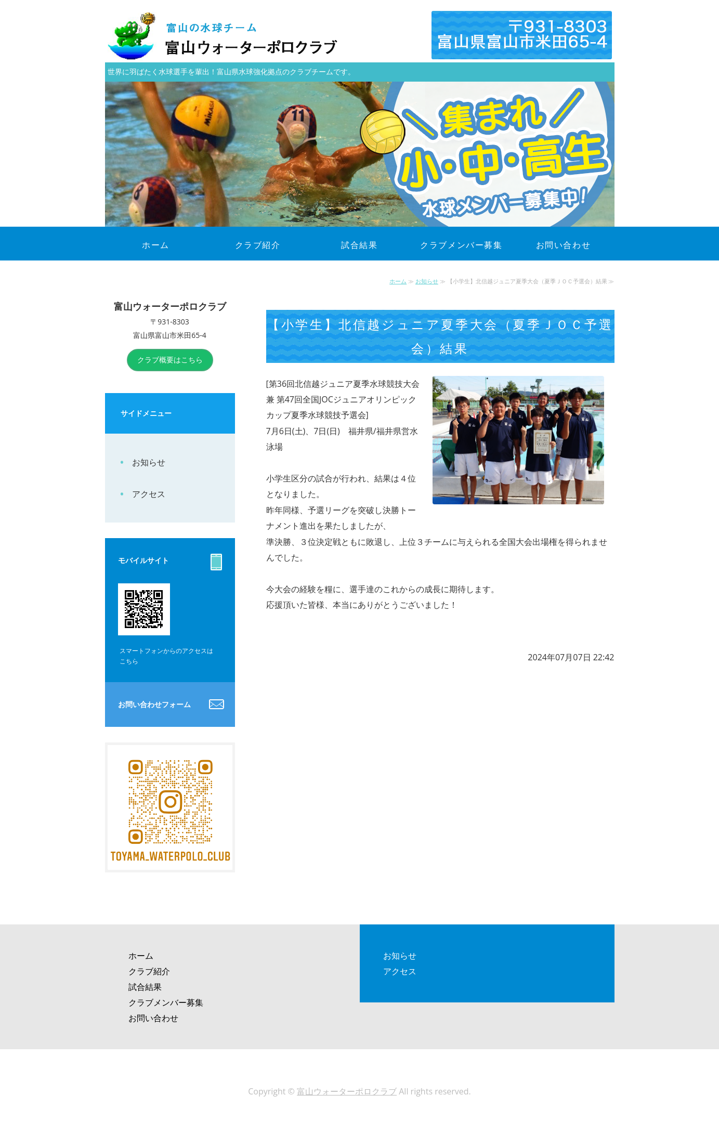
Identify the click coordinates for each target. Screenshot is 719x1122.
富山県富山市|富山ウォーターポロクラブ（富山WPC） (235, 36)
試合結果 (359, 245)
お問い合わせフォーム (154, 704)
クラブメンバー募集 (461, 245)
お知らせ (426, 281)
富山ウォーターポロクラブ (347, 1091)
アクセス (148, 494)
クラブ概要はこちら (170, 359)
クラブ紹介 (258, 245)
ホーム (155, 245)
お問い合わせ (563, 245)
